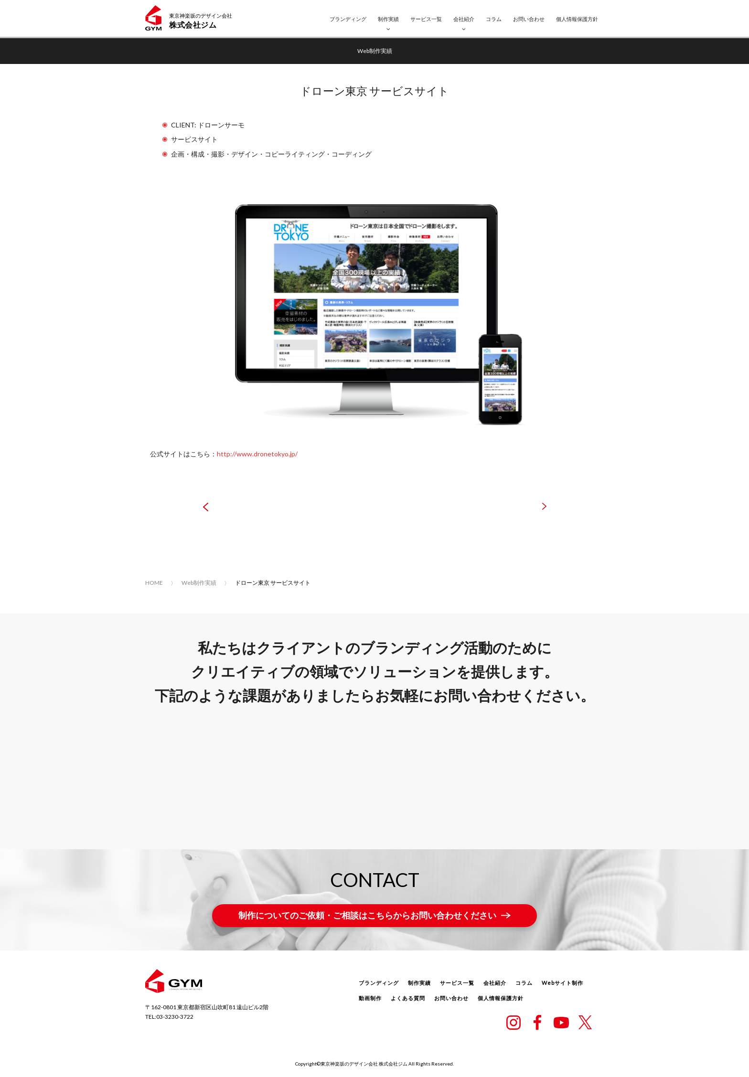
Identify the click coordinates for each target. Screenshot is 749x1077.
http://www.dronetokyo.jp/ (257, 454)
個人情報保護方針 (577, 19)
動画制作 (370, 998)
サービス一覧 (426, 19)
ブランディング (348, 19)
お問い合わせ (529, 19)
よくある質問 (408, 998)
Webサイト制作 (562, 983)
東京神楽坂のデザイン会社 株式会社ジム (364, 1063)
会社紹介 (463, 19)
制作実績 (388, 19)
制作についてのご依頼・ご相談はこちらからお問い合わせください (367, 915)
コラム (494, 19)
